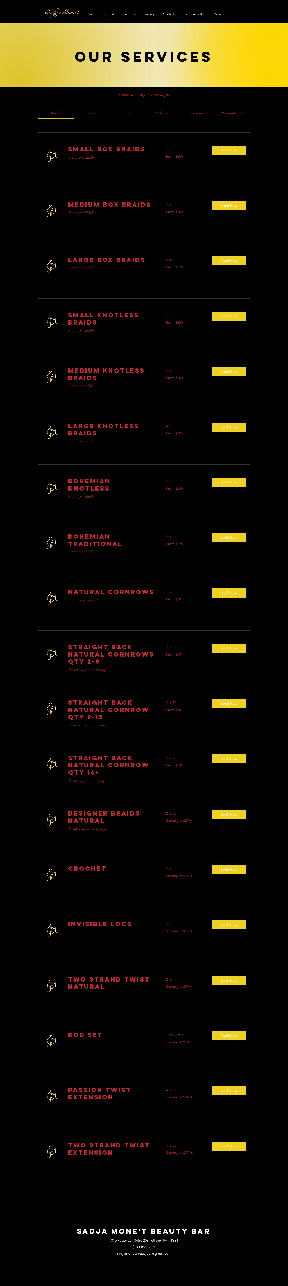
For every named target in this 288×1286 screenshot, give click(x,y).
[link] (56, 113)
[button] (229, 150)
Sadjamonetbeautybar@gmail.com (144, 1253)
